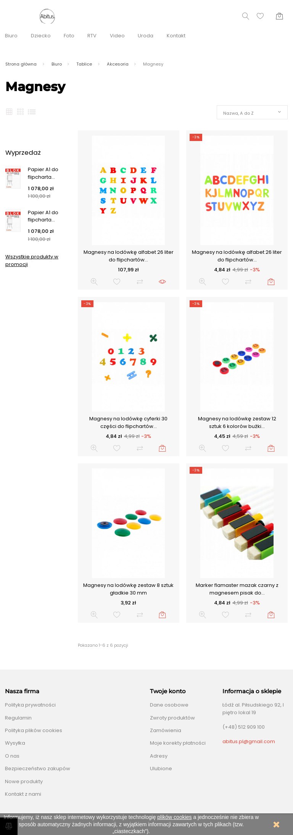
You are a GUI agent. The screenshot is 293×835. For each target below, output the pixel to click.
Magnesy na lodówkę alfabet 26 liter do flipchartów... (129, 255)
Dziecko (41, 35)
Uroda (145, 35)
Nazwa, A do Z (238, 113)
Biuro (11, 35)
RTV (92, 35)
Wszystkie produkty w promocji (31, 260)
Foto (69, 35)
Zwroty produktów (172, 717)
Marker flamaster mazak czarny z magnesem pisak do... (237, 589)
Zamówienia (165, 730)
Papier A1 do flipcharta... (43, 173)
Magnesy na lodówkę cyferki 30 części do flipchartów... (128, 422)
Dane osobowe (169, 704)
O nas (12, 756)
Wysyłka (15, 743)
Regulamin (18, 717)
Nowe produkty (24, 781)
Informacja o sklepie (251, 691)
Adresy (158, 756)
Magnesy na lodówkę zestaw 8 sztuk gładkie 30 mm (128, 589)
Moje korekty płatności (178, 743)
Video (117, 35)
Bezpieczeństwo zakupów (37, 768)
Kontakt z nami (23, 794)
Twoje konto (168, 691)
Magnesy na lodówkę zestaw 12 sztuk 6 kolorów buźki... (237, 422)
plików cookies (174, 817)
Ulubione (161, 768)
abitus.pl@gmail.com (248, 741)
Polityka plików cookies (33, 730)
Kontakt (176, 35)
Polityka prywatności (30, 704)
